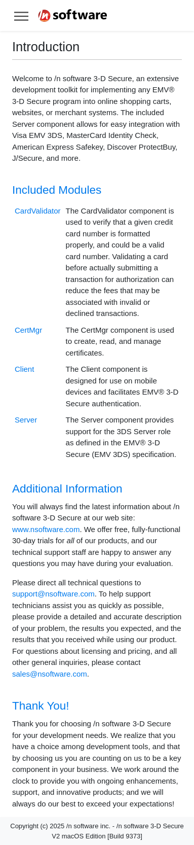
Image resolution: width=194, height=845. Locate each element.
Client (24, 369)
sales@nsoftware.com (49, 674)
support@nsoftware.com (53, 593)
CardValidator (38, 210)
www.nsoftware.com (46, 529)
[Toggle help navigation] (21, 15)
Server (26, 419)
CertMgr (28, 330)
